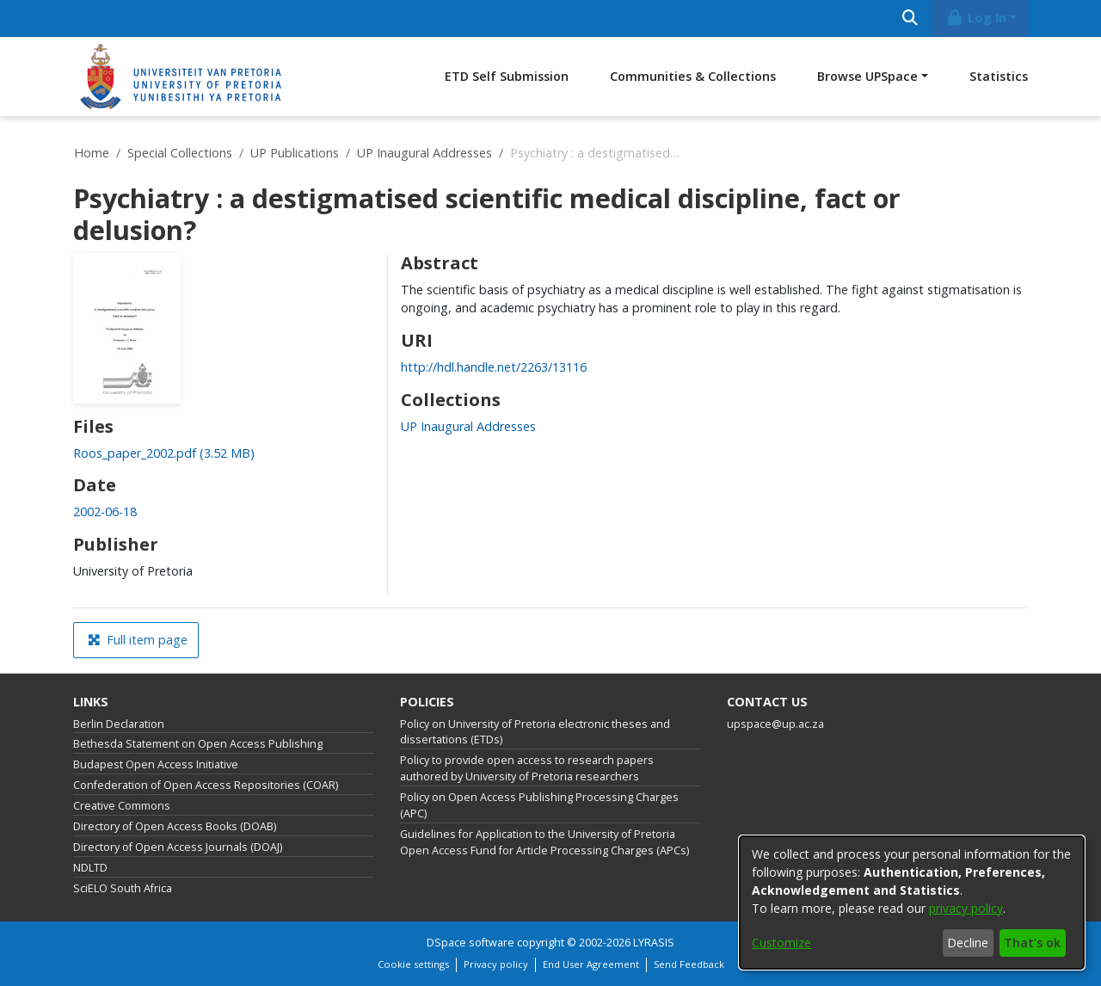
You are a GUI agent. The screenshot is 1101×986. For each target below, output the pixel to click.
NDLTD (90, 867)
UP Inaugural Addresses (424, 153)
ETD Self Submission (507, 76)
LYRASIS (653, 942)
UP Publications (294, 153)
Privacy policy (496, 964)
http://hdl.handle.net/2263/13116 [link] (494, 367)
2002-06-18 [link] (105, 511)
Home (91, 153)
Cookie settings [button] (413, 964)
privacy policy (966, 908)
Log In (976, 17)
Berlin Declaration (118, 724)
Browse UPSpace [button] (867, 76)
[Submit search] (910, 18)
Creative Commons (121, 805)
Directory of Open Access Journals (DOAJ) (177, 847)
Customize (781, 942)
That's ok (1032, 942)
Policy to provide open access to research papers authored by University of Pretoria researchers (527, 768)
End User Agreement (591, 964)
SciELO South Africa (122, 888)
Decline (967, 942)
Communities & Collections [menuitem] (693, 76)
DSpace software (470, 942)
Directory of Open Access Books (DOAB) (174, 826)
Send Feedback (689, 964)
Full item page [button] (138, 640)
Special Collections (179, 153)
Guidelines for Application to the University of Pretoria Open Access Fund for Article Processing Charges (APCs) (544, 842)
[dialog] (912, 902)
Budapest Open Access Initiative (155, 764)
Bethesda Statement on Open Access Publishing (198, 743)
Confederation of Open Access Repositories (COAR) (205, 785)
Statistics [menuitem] (998, 76)
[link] (164, 453)
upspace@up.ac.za (775, 724)
